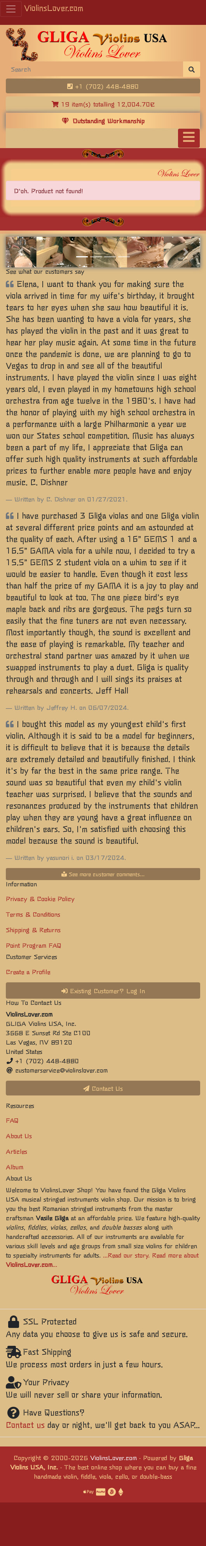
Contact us (25, 1424)
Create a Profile (28, 971)
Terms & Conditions (33, 914)
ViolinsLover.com (53, 7)
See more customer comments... (103, 874)
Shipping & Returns (33, 929)
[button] (20, 252)
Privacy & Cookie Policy (40, 898)
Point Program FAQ (33, 945)
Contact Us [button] (103, 1088)
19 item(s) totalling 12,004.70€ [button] (103, 103)
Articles (16, 1151)
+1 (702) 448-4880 (103, 86)
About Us (19, 1135)
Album (14, 1166)
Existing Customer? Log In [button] (103, 990)
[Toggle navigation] (189, 138)
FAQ (12, 1120)
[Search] (94, 68)
